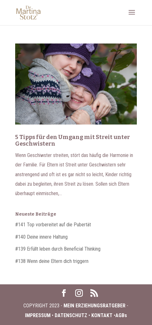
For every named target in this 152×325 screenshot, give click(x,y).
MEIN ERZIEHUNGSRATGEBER (93, 306)
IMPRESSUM (38, 315)
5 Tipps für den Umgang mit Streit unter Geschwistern (72, 141)
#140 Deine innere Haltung (41, 237)
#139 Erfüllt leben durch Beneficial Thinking (57, 249)
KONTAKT (101, 315)
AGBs (121, 315)
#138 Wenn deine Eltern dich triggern (51, 261)
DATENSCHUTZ (71, 315)
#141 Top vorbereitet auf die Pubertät (53, 225)
